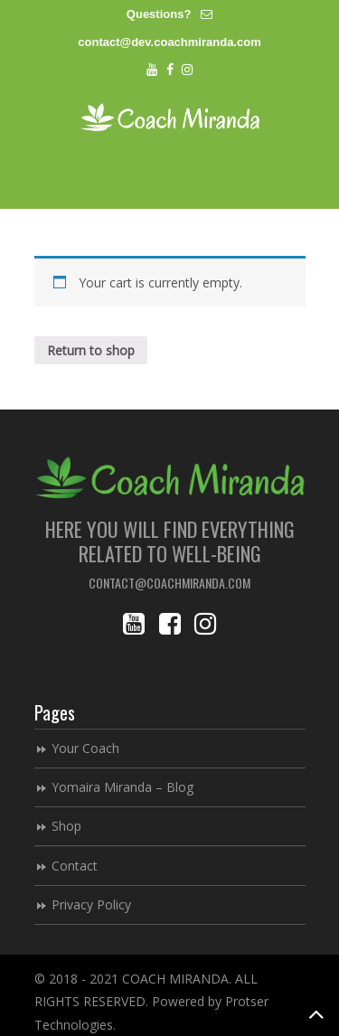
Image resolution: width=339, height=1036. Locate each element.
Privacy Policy (91, 904)
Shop (66, 825)
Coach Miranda (170, 117)
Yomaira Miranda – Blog (122, 787)
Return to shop (91, 350)
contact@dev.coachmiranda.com (169, 42)
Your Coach (85, 748)
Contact (75, 865)
